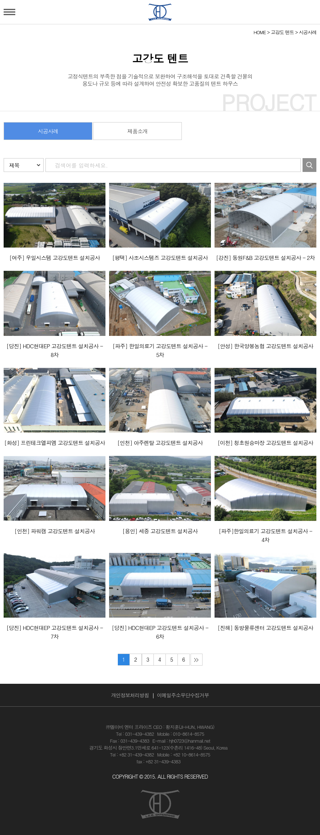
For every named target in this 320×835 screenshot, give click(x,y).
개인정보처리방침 (130, 695)
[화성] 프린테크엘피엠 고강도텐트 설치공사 (54, 442)
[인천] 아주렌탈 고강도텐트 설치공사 (160, 442)
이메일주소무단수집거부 (183, 695)
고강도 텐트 (282, 32)
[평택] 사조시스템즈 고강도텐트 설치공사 (160, 257)
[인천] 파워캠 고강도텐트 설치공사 (55, 531)
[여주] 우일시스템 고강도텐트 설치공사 (54, 257)
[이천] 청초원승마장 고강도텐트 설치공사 (265, 442)
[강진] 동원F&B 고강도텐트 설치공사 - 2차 (265, 257)
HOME (259, 32)
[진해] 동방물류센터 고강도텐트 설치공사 (265, 627)
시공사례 (307, 32)
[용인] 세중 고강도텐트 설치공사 (159, 531)
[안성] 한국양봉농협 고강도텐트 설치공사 (265, 346)
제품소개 (137, 131)
